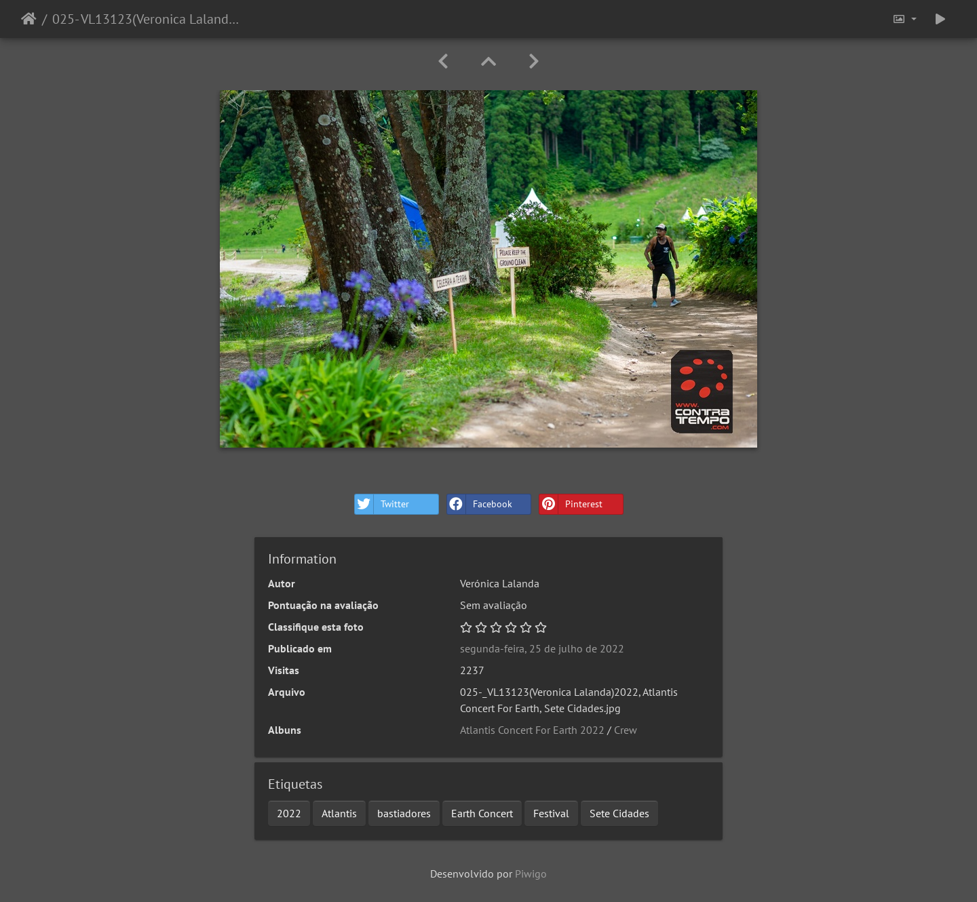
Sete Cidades (619, 813)
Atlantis (339, 813)
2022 (289, 813)
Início (29, 19)
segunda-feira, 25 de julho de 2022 (542, 648)
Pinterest (570, 504)
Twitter (382, 504)
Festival (551, 813)
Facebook (479, 504)
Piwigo (531, 873)
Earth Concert (482, 813)
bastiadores (404, 813)
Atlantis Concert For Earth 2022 (532, 730)
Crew (625, 730)
